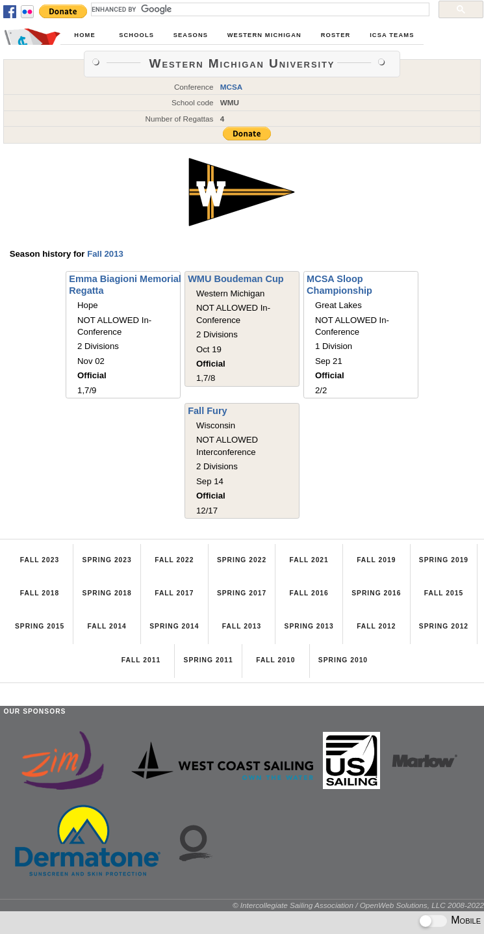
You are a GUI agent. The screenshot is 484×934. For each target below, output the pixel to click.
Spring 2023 (107, 560)
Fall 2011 (140, 660)
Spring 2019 (443, 560)
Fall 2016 (308, 593)
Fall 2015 (443, 593)
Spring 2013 (309, 626)
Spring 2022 (241, 560)
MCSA (231, 87)
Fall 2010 (275, 660)
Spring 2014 (174, 626)
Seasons (190, 35)
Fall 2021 (308, 560)
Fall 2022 (174, 560)
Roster (336, 35)
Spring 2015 (39, 626)
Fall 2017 (174, 593)
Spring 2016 (376, 593)
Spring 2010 (343, 660)
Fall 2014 (107, 626)
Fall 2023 (39, 560)
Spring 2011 (208, 660)
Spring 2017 (241, 593)
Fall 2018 (39, 593)
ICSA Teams (392, 35)
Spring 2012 (443, 626)
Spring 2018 (107, 593)
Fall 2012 (376, 626)
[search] (259, 9)
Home (84, 35)
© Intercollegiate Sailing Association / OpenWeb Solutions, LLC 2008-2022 (358, 905)
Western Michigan (264, 35)
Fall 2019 (376, 560)
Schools (136, 35)
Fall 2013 (105, 254)
